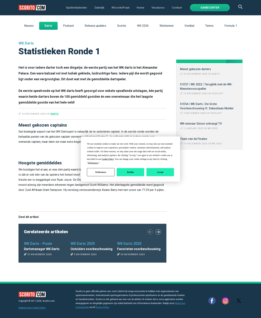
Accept (160, 172)
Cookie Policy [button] (108, 159)
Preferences (100, 172)
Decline (130, 172)
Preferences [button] (93, 162)
